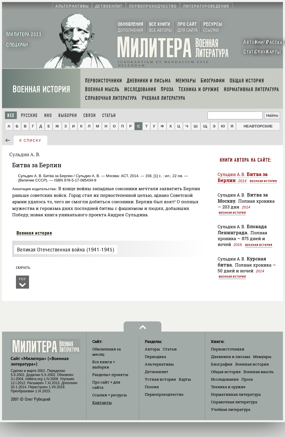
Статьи (109, 115)
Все (11, 115)
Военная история (41, 89)
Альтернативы (159, 364)
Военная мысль (258, 371)
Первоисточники (227, 349)
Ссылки (109, 395)
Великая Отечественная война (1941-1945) (65, 250)
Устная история (160, 379)
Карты (185, 379)
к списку (30, 141)
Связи (89, 115)
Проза (247, 379)
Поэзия (152, 386)
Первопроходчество (164, 394)
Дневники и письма (230, 356)
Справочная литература (234, 401)
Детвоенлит (156, 371)
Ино (48, 115)
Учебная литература (230, 409)
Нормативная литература (236, 394)
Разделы (110, 374)
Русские (29, 115)
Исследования (225, 379)
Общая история (226, 371)
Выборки (67, 115)
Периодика (155, 356)
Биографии (221, 364)
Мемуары (262, 356)
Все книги (103, 364)
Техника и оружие (228, 386)
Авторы (152, 349)
